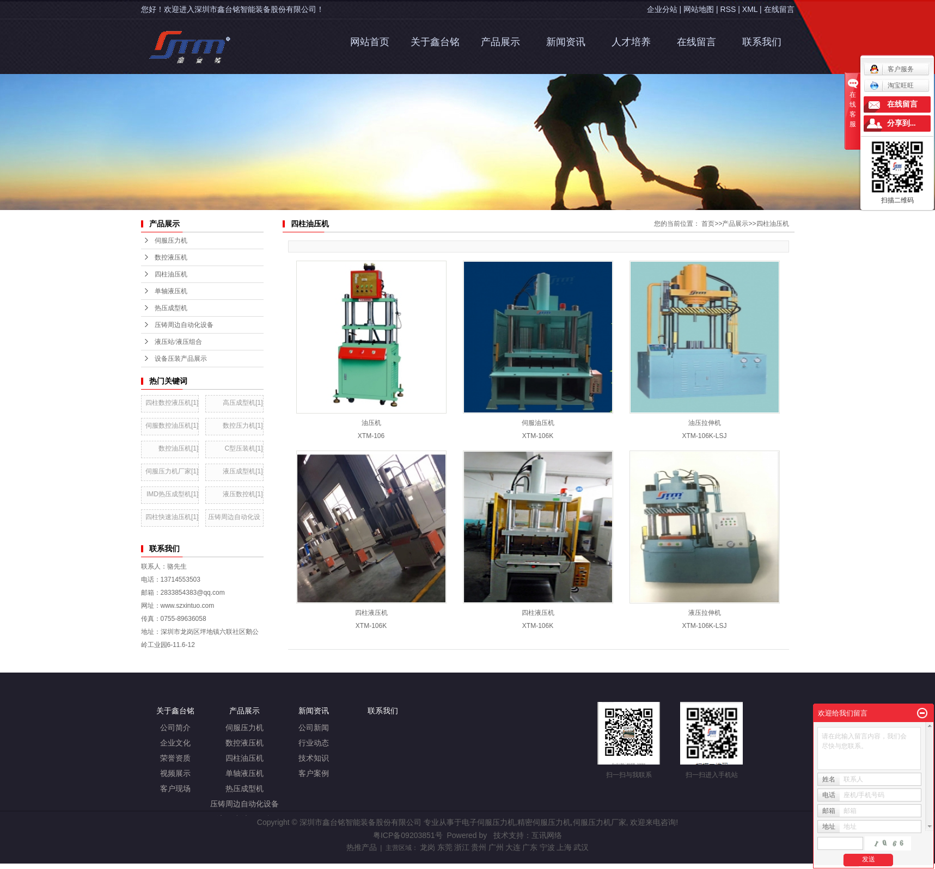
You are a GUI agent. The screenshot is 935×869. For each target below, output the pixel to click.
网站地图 (698, 9)
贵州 (478, 847)
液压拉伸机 (704, 613)
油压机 (371, 423)
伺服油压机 (538, 423)
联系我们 (761, 41)
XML (749, 9)
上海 (564, 847)
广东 (529, 847)
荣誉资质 (175, 758)
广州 (496, 847)
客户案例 (313, 773)
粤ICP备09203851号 (408, 835)
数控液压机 (244, 743)
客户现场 (175, 789)
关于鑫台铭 (435, 41)
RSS (728, 9)
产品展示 (500, 41)
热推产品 (361, 847)
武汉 (581, 847)
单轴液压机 (244, 773)
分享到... (901, 123)
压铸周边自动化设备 (244, 804)
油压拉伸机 (704, 423)
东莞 (445, 847)
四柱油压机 (772, 223)
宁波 (547, 847)
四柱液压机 (371, 613)
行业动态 (313, 743)
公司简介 (175, 728)
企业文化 (175, 743)
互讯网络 (546, 835)
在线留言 (779, 9)
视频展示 (175, 773)
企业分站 (662, 9)
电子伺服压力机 (488, 822)
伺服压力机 (244, 728)
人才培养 (631, 41)
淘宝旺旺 (892, 85)
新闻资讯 (565, 41)
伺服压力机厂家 (599, 822)
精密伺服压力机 (544, 822)
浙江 (461, 847)
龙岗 (427, 847)
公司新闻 (313, 728)
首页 (707, 223)
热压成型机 (244, 789)
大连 (513, 847)
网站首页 (369, 41)
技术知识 (313, 758)
